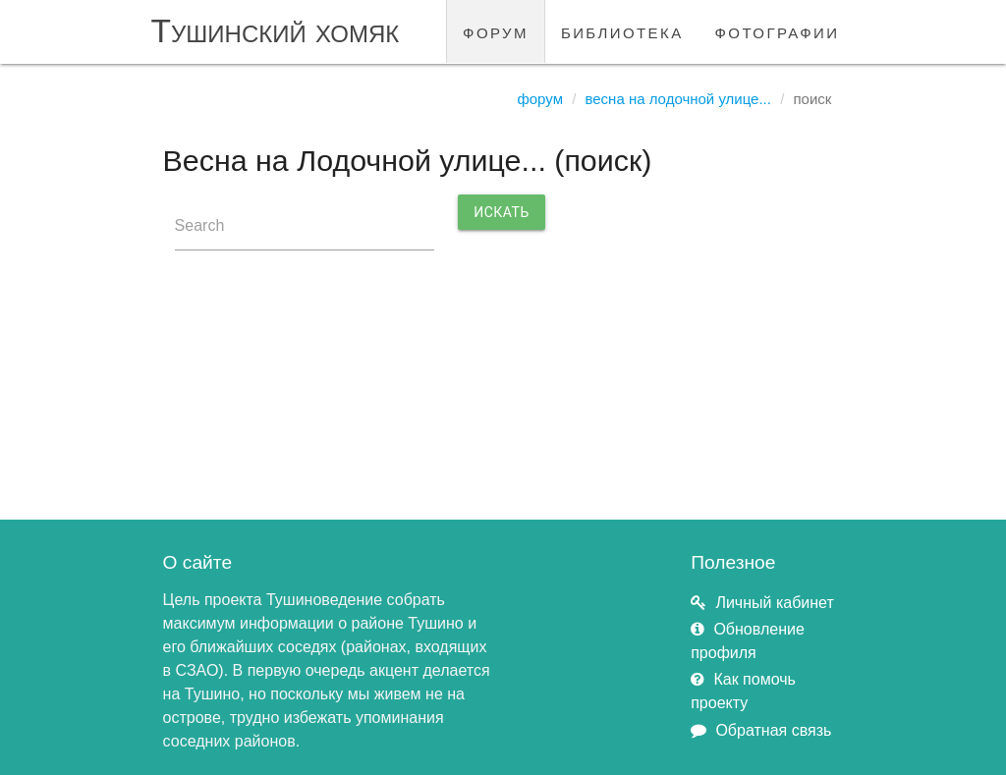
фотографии (777, 31)
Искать (502, 212)
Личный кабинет (774, 602)
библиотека (622, 31)
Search (200, 225)
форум (496, 31)
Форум (540, 98)
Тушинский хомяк (275, 31)
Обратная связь (773, 730)
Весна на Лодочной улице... (678, 98)
